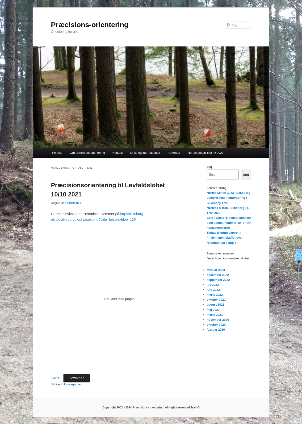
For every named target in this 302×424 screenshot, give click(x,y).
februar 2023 (216, 270)
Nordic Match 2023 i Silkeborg (228, 193)
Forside (57, 152)
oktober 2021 (216, 299)
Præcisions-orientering (89, 25)
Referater (174, 152)
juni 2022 (213, 289)
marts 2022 (215, 294)
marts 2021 (215, 314)
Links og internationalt (145, 152)
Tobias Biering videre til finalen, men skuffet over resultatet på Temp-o (225, 237)
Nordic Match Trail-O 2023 (206, 152)
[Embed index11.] (120, 299)
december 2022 (218, 275)
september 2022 (218, 280)
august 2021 (215, 304)
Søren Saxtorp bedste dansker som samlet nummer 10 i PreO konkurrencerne (229, 222)
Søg (209, 167)
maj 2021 (213, 310)
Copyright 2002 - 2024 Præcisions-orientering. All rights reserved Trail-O (151, 407)
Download (76, 378)
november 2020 (218, 319)
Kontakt (117, 152)
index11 (56, 378)
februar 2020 (216, 329)
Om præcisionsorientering (87, 152)
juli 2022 (213, 285)
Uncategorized (72, 384)
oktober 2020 (216, 324)
